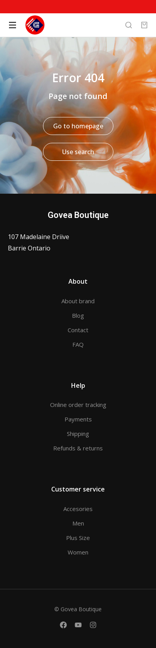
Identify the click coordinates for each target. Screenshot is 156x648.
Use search (78, 152)
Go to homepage (78, 126)
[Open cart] (144, 25)
